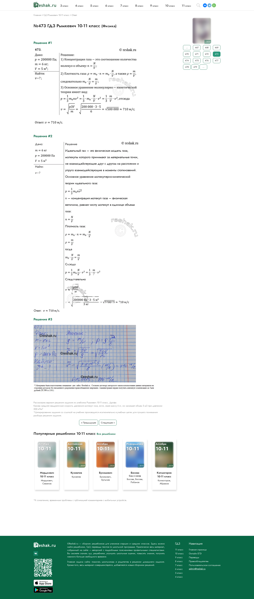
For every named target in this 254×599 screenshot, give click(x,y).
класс (64, 5)
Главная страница (198, 549)
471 (196, 54)
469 (216, 47)
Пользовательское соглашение (204, 565)
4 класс (179, 576)
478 (187, 67)
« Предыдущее (88, 422)
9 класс (179, 557)
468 (206, 47)
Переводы (194, 557)
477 (216, 60)
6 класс (179, 569)
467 (197, 47)
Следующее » (108, 422)
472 (206, 54)
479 (195, 67)
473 (216, 54)
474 (187, 60)
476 (206, 60)
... (187, 47)
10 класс (179, 553)
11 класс (179, 549)
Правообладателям (198, 561)
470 (187, 54)
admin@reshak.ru (197, 568)
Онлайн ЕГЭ (195, 553)
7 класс (179, 565)
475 (197, 60)
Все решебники (106, 433)
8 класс (179, 561)
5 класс (179, 573)
